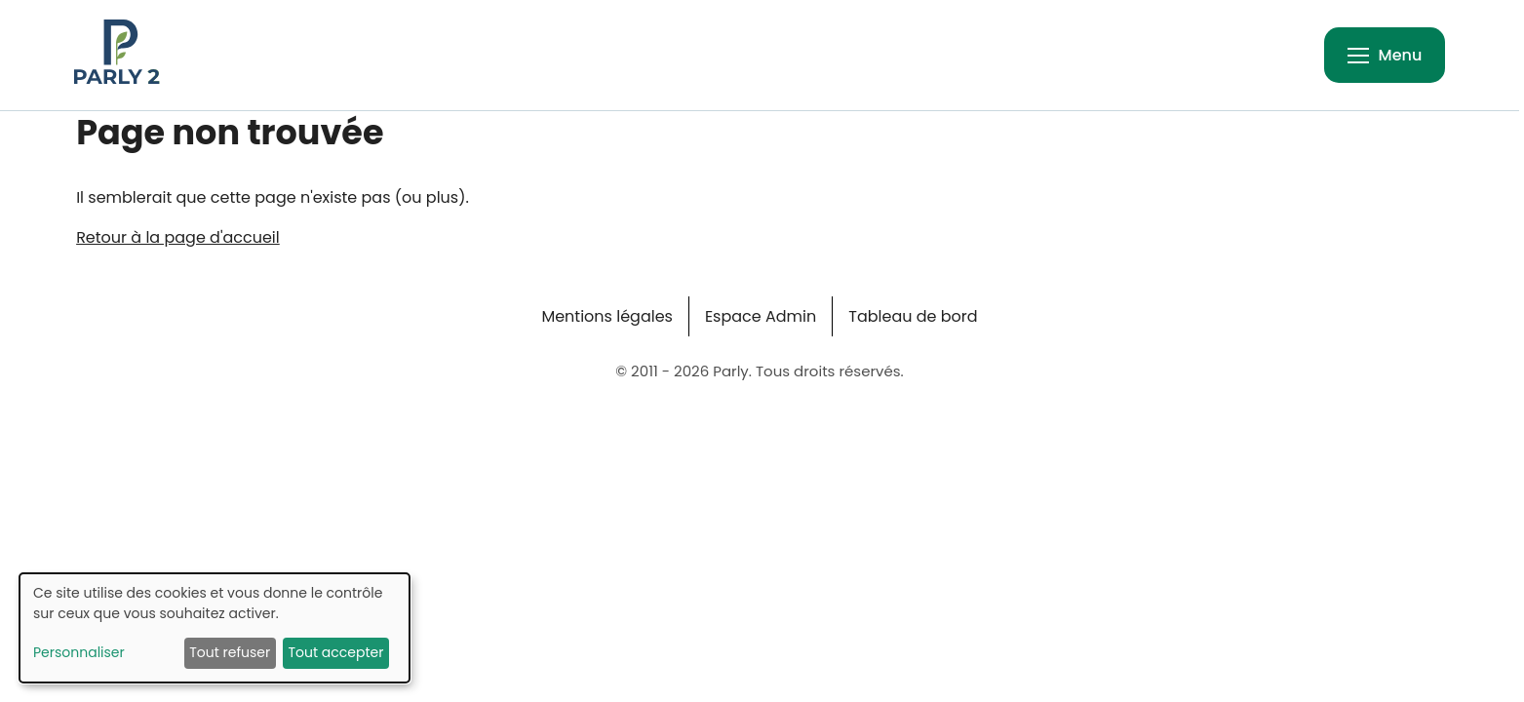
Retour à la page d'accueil (178, 237)
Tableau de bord (912, 316)
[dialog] (215, 627)
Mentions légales (607, 316)
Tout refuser (229, 652)
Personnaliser (79, 652)
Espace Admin (760, 316)
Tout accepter (335, 652)
